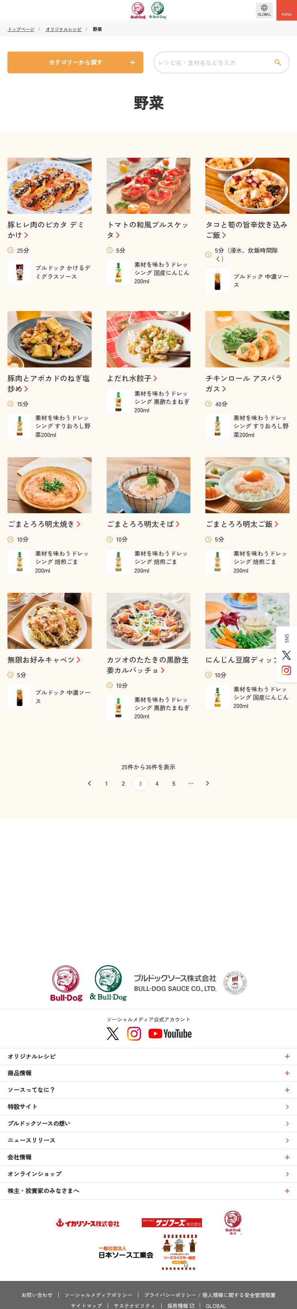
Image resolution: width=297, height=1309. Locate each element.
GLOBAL (216, 1305)
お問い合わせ (37, 1294)
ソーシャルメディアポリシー (98, 1294)
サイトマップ (86, 1305)
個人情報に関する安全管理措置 (239, 1294)
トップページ (20, 29)
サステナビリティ (135, 1305)
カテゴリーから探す (75, 62)
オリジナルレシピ (64, 29)
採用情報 (177, 1305)
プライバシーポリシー (170, 1294)
